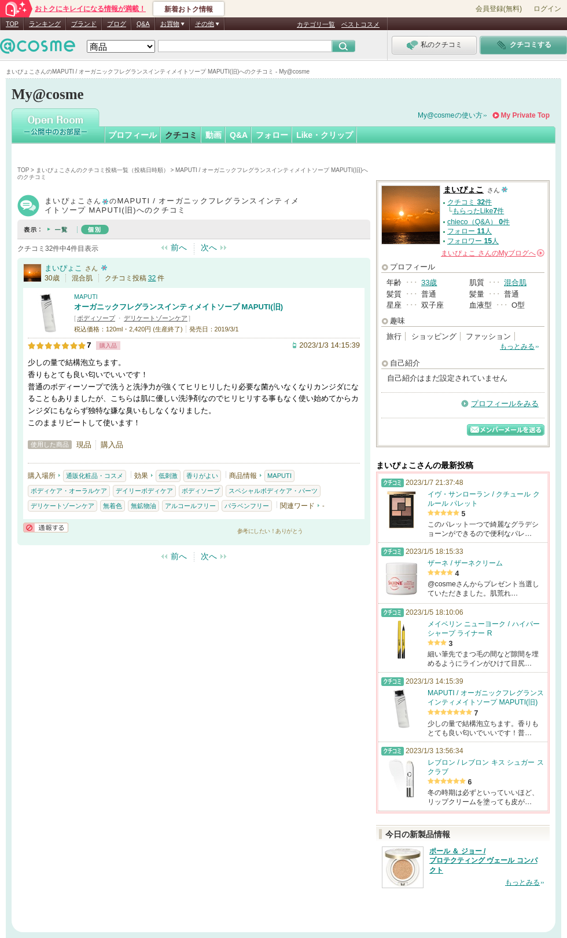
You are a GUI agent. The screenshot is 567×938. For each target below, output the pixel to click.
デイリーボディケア (144, 490)
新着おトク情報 (188, 9)
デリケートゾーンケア (155, 318)
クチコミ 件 (469, 202)
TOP (12, 23)
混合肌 (515, 282)
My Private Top (525, 115)
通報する (45, 527)
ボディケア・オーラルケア (69, 490)
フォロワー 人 (473, 241)
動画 (213, 135)
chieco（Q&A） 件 (478, 222)
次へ (209, 247)
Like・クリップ (324, 135)
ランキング (45, 23)
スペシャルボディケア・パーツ (273, 490)
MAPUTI (86, 296)
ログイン (547, 9)
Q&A (143, 23)
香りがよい (202, 475)
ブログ (116, 23)
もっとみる (517, 346)
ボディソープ (96, 318)
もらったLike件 (478, 211)
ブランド (84, 23)
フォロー (272, 135)
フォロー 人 (469, 231)
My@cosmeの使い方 (450, 115)
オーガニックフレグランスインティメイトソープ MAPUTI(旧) (178, 306)
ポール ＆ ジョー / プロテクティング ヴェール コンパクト (483, 861)
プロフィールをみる (505, 403)
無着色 (112, 505)
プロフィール (132, 135)
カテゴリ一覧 (316, 24)
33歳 (429, 282)
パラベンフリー (246, 505)
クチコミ (181, 135)
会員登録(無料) (499, 9)
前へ (179, 247)
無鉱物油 (143, 505)
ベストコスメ (360, 24)
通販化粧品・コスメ (94, 475)
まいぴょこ (63, 268)
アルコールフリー (190, 505)
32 (152, 278)
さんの (492, 253)
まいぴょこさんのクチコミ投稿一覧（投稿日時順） (102, 170)
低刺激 (168, 475)
